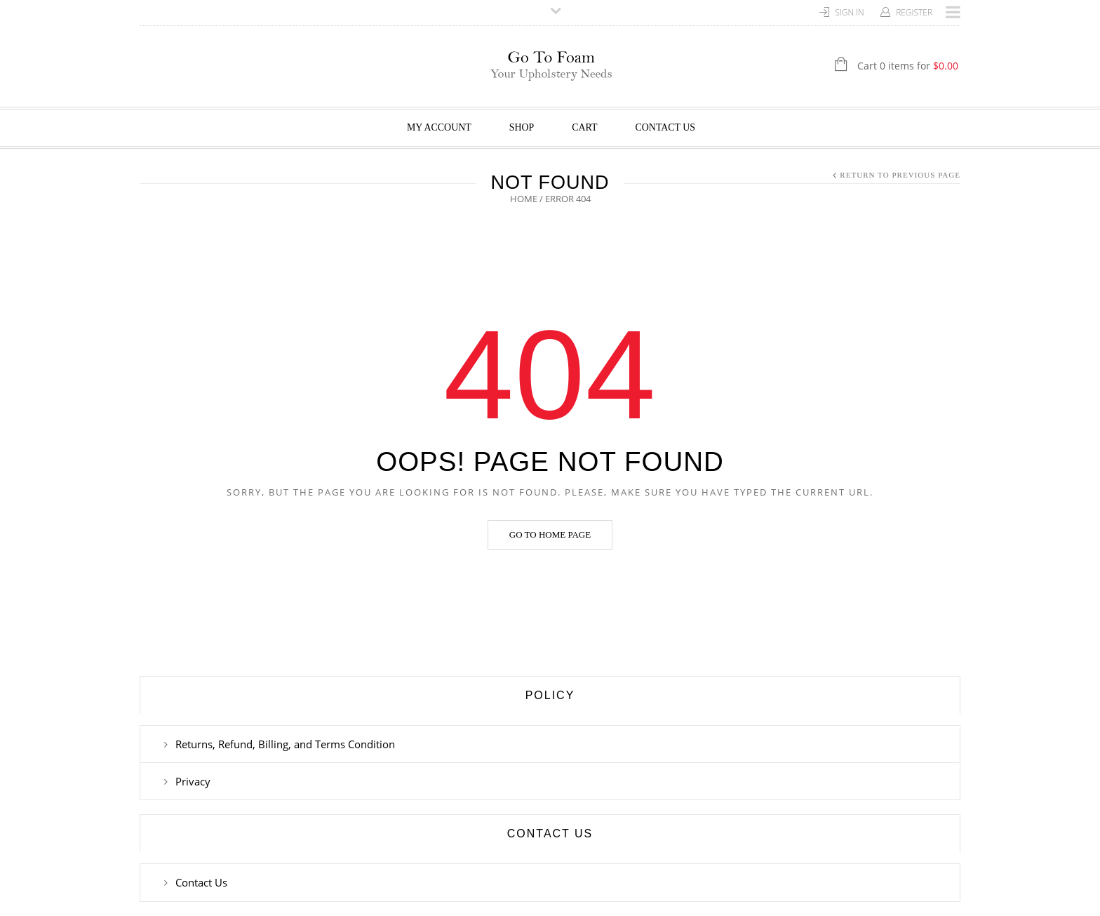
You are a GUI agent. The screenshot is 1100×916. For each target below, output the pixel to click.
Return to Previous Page (900, 175)
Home (523, 198)
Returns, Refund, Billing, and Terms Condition (285, 744)
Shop (522, 127)
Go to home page (550, 534)
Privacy (192, 781)
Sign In (849, 12)
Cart (584, 127)
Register (914, 12)
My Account (439, 127)
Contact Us (666, 127)
